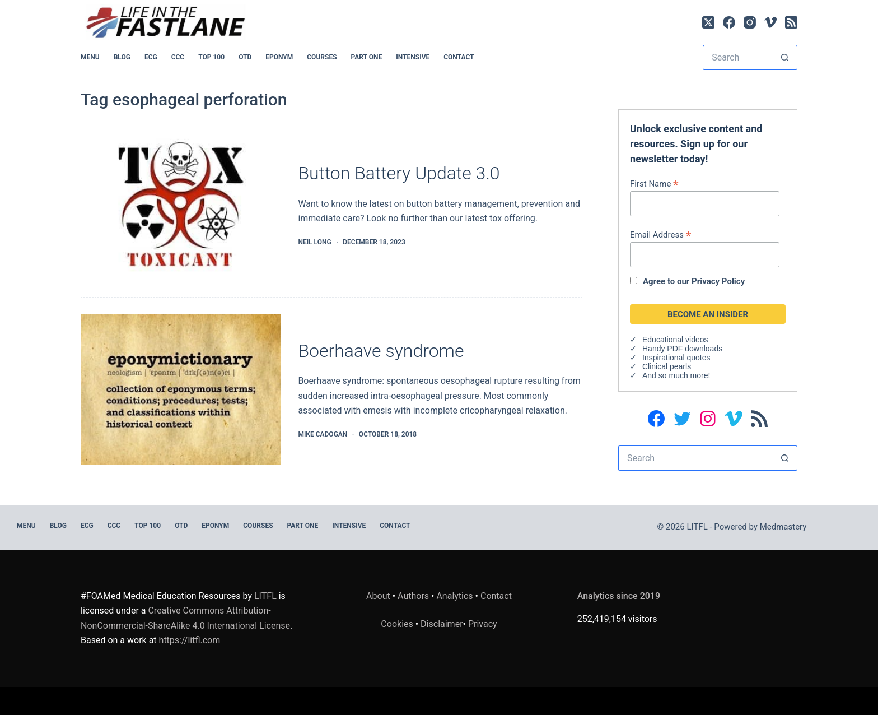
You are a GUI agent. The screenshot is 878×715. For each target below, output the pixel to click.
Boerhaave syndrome (381, 350)
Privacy (482, 624)
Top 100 (211, 57)
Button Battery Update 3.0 (398, 173)
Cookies (398, 624)
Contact (458, 57)
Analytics (454, 596)
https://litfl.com (190, 640)
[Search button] (784, 57)
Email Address (660, 234)
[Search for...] (737, 57)
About (378, 596)
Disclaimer (442, 624)
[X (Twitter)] (708, 22)
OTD (245, 57)
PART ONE (366, 57)
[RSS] (791, 22)
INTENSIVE (412, 57)
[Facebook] (729, 22)
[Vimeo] (770, 22)
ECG (150, 57)
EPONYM (279, 57)
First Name (654, 183)
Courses (322, 57)
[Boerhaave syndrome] (181, 389)
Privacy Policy (718, 281)
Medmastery (783, 527)
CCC (178, 57)
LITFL (265, 596)
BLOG (122, 57)
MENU (90, 57)
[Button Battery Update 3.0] (181, 205)
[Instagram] (750, 22)
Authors (413, 596)
